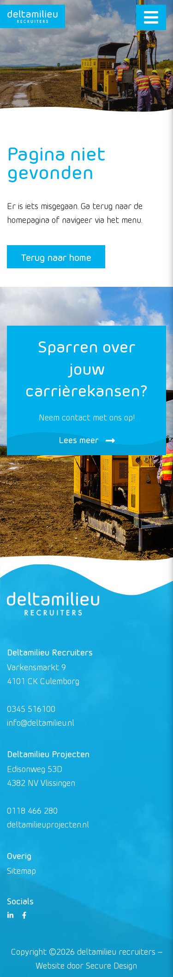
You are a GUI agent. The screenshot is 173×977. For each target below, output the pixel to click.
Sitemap (21, 870)
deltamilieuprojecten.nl (48, 824)
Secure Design (111, 965)
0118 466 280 (32, 810)
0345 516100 (31, 708)
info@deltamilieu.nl (40, 722)
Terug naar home (56, 257)
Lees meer (87, 439)
